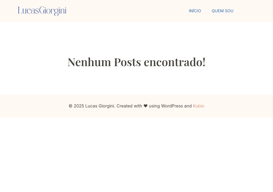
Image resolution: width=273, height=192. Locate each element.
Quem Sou (223, 10)
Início (195, 10)
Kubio (198, 106)
